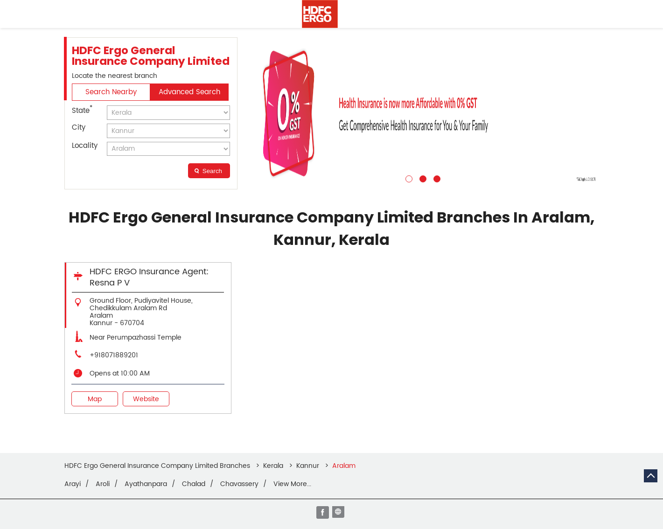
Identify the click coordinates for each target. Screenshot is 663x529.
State (82, 110)
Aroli (103, 484)
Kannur (307, 465)
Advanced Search (189, 92)
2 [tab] (421, 177)
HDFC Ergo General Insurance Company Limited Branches (158, 465)
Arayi (72, 484)
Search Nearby (111, 92)
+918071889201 (114, 355)
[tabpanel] (422, 113)
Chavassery (239, 484)
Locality (85, 146)
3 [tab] (435, 177)
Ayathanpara (146, 484)
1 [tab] (407, 177)
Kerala (273, 465)
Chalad (193, 484)
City (78, 128)
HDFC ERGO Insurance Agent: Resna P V (149, 277)
